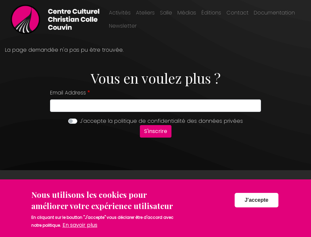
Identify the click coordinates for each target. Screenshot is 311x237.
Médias (186, 12)
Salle (166, 12)
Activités (120, 12)
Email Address (68, 92)
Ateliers (145, 12)
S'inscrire (155, 131)
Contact (237, 12)
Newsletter (123, 26)
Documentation (274, 12)
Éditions (211, 12)
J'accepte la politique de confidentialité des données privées (161, 121)
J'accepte (256, 203)
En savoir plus (80, 228)
